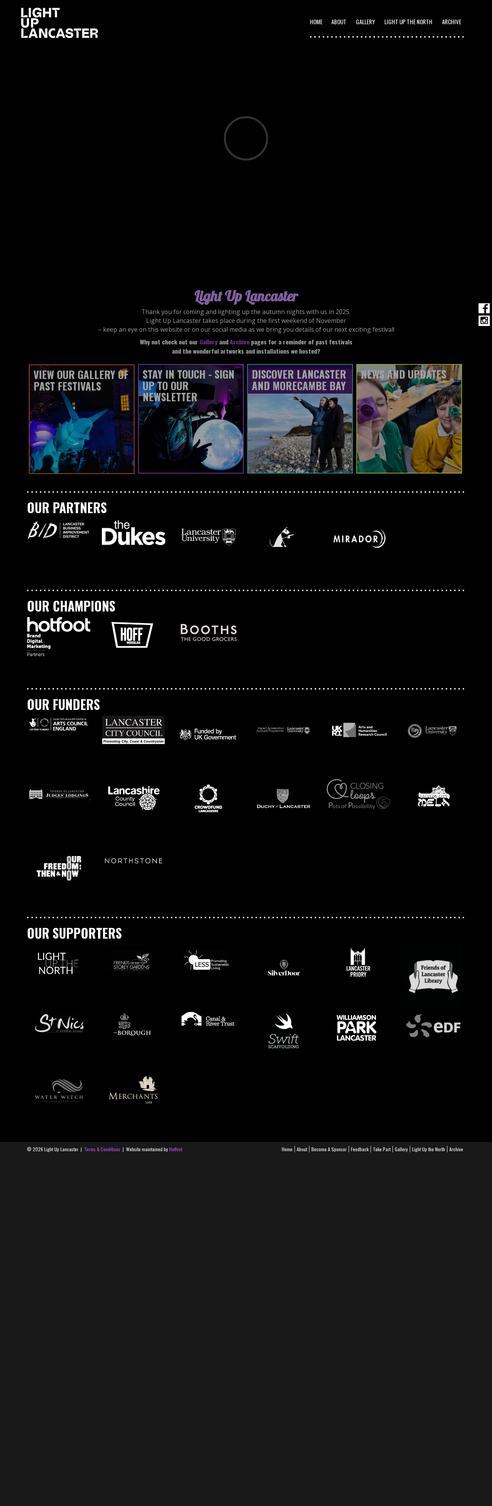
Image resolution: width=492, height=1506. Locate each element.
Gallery (365, 21)
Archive (451, 21)
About (302, 1149)
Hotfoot (175, 1149)
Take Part (382, 1149)
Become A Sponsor (329, 1149)
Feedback (360, 1149)
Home (316, 21)
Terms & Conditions (102, 1149)
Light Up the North (408, 21)
